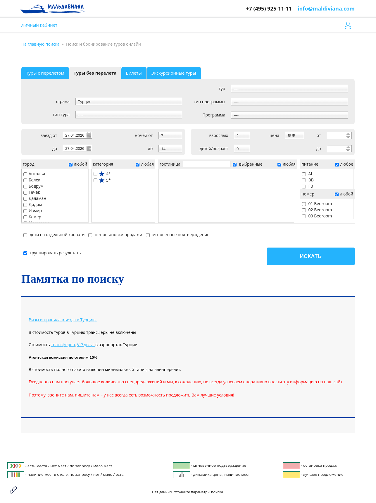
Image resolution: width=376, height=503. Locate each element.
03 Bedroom (317, 216)
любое (344, 164)
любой (78, 164)
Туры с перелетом (45, 73)
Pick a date (88, 135)
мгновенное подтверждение (177, 234)
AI (307, 173)
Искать (311, 256)
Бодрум (33, 186)
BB (308, 180)
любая (144, 164)
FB (307, 186)
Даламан (34, 198)
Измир (32, 210)
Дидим (32, 204)
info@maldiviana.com (326, 8)
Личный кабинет (39, 25)
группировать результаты (52, 252)
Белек (31, 180)
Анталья (34, 173)
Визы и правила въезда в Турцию (62, 319)
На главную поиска (40, 44)
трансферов (63, 344)
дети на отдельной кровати (53, 234)
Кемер (32, 216)
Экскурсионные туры (173, 73)
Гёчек (31, 192)
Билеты (134, 73)
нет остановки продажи (115, 234)
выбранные (247, 164)
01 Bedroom (317, 203)
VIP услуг (86, 344)
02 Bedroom (317, 209)
